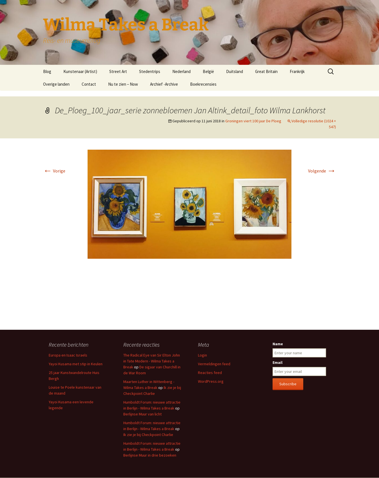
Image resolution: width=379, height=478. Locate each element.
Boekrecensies (203, 84)
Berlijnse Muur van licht (142, 414)
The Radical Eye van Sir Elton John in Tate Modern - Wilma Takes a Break (151, 361)
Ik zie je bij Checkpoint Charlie (148, 434)
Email (277, 362)
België (208, 71)
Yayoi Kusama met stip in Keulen (75, 363)
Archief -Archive (164, 84)
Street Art (118, 71)
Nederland (181, 71)
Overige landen (56, 84)
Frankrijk (297, 71)
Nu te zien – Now (123, 84)
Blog (47, 71)
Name (278, 343)
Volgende (322, 171)
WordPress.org (211, 381)
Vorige (54, 171)
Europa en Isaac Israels (68, 355)
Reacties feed (210, 372)
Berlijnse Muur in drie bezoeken (149, 455)
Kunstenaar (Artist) (80, 71)
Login (202, 355)
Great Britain (266, 71)
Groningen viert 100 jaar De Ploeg (253, 120)
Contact (89, 84)
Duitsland (234, 71)
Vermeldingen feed (214, 363)
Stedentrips (149, 71)
